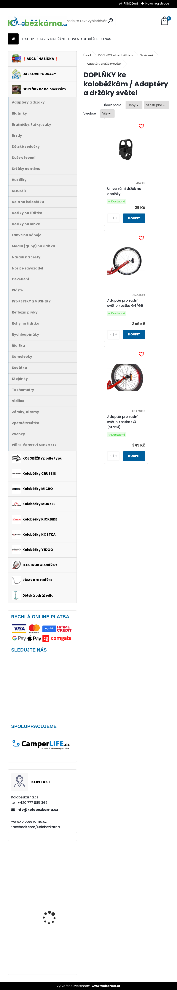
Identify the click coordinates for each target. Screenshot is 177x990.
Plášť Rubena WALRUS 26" (52, 899)
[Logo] (37, 21)
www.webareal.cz (106, 986)
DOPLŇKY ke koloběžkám (115, 55)
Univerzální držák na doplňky (105, 191)
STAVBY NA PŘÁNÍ (51, 39)
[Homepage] (13, 39)
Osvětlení (146, 55)
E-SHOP (28, 39)
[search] (110, 20)
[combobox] (134, 105)
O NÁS (106, 39)
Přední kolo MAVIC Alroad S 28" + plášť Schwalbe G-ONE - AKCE (54, 860)
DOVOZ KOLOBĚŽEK (83, 39)
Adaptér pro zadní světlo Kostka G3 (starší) (125, 309)
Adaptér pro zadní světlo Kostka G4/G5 (149, 191)
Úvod (87, 55)
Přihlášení (131, 3)
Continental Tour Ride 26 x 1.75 (55, 949)
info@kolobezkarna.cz (37, 809)
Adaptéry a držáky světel (104, 64)
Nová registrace (157, 3)
